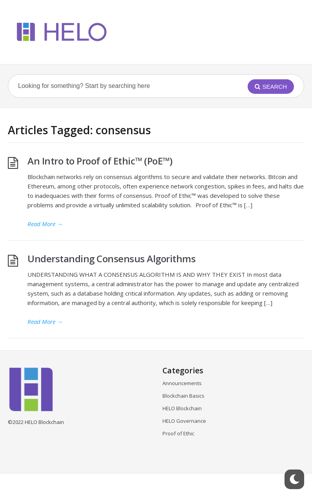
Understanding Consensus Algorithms (111, 258)
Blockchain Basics (183, 395)
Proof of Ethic (178, 433)
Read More (45, 224)
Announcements (182, 383)
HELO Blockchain (182, 408)
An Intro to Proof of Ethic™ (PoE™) (99, 160)
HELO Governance (184, 420)
